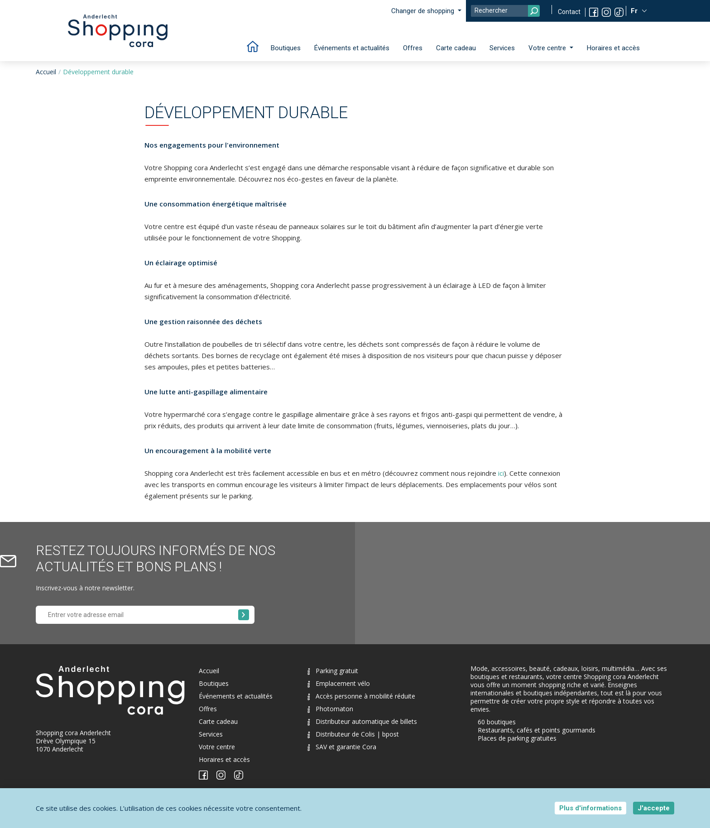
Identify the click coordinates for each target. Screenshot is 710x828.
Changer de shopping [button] (423, 11)
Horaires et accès (613, 48)
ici (501, 473)
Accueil (46, 71)
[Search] (505, 11)
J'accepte (654, 808)
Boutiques (286, 48)
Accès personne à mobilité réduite (361, 696)
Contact (569, 11)
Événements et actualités (351, 48)
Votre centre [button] (548, 48)
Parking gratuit (332, 670)
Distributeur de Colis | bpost (353, 734)
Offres (412, 48)
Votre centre (217, 746)
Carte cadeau (456, 48)
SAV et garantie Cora (341, 746)
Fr (635, 11)
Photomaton (330, 708)
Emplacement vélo (338, 683)
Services (502, 48)
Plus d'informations (590, 808)
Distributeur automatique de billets (362, 721)
